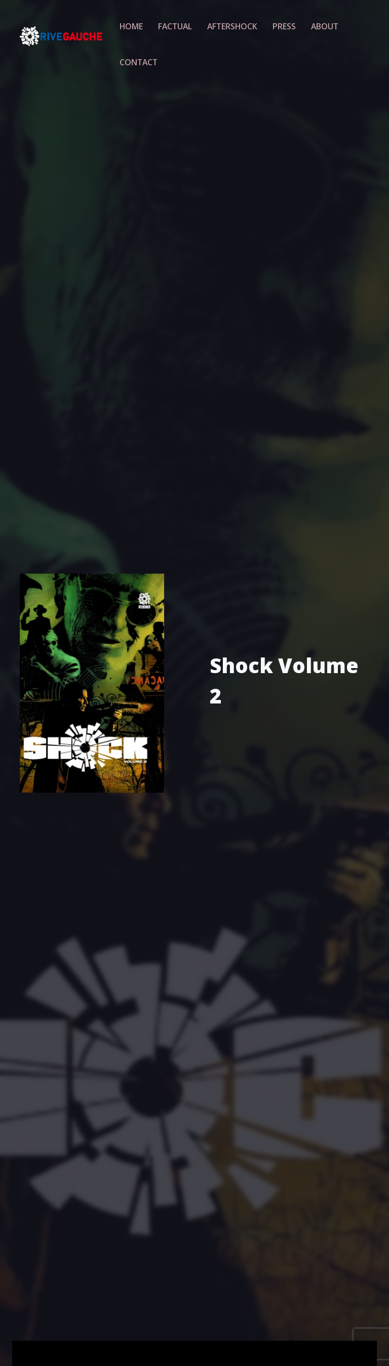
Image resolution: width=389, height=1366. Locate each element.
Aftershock (229, 25)
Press (277, 25)
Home (134, 25)
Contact (141, 59)
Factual (175, 25)
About (315, 25)
